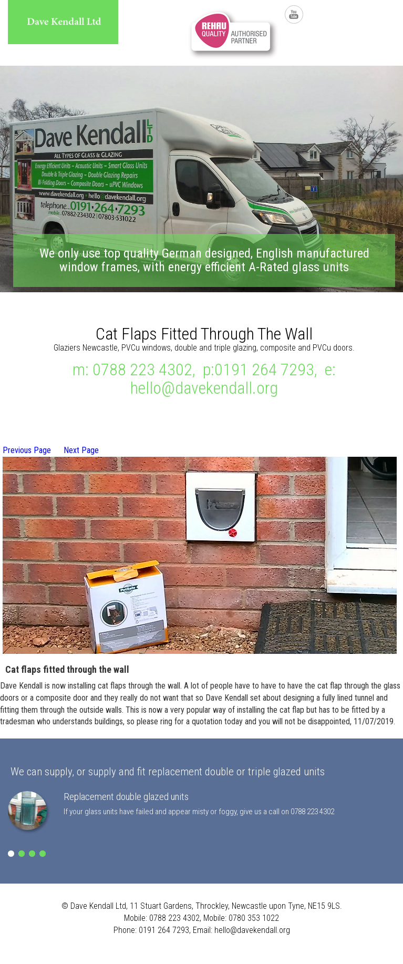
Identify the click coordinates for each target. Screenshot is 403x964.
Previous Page (27, 450)
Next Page (81, 450)
